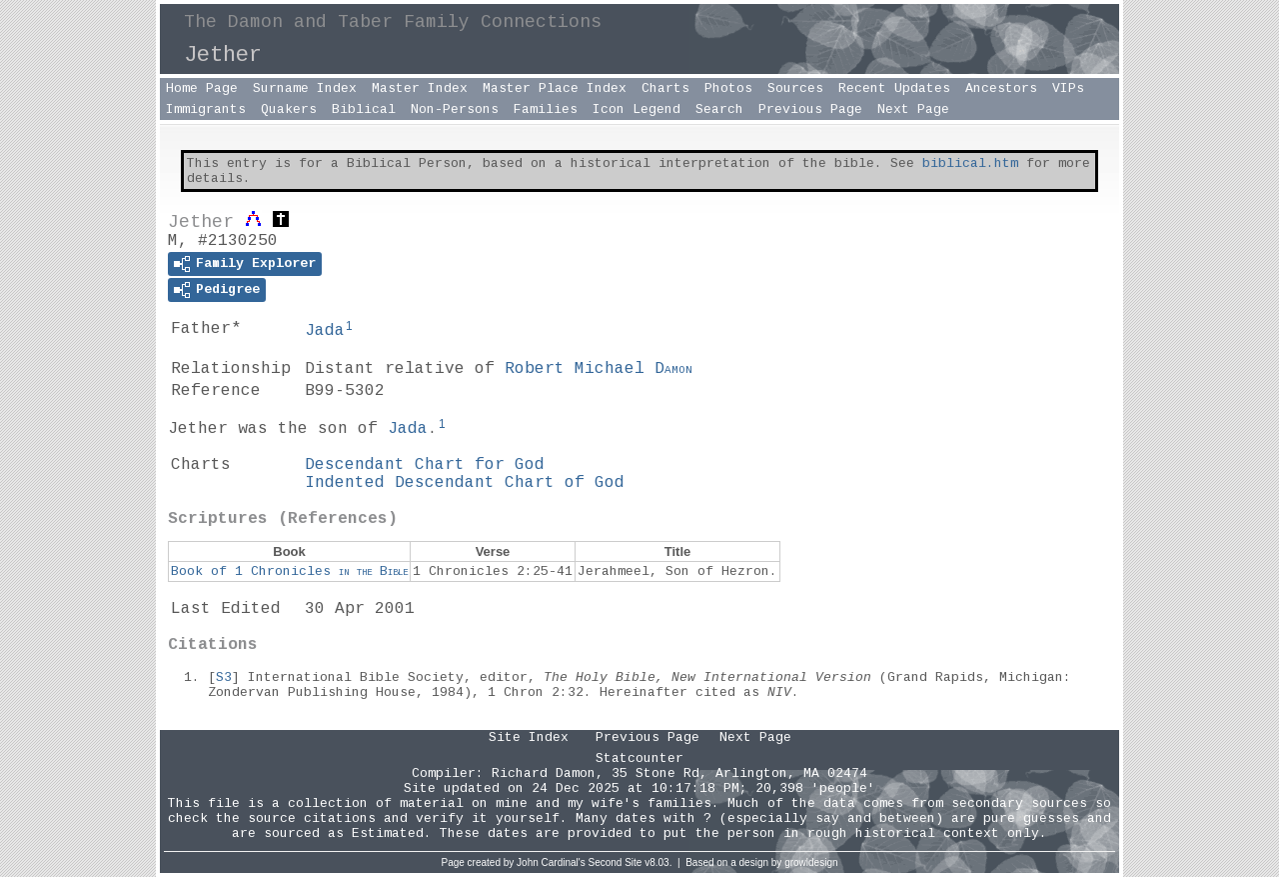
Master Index (420, 88)
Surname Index (305, 88)
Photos (728, 88)
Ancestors (1001, 88)
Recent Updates (894, 88)
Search (719, 109)
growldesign (810, 862)
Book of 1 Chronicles (289, 571)
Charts (665, 88)
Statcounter (639, 758)
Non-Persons (455, 109)
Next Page (913, 109)
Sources (795, 88)
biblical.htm (970, 163)
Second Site (615, 862)
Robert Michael (598, 369)
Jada (325, 331)
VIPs (1068, 88)
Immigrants (206, 109)
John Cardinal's (551, 862)
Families (546, 109)
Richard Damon (544, 773)
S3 (224, 677)
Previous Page (810, 109)
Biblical (364, 109)
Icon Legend (636, 109)
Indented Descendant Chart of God (465, 483)
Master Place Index (555, 88)
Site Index (529, 737)
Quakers (289, 109)
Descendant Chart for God (425, 465)
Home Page (202, 88)
